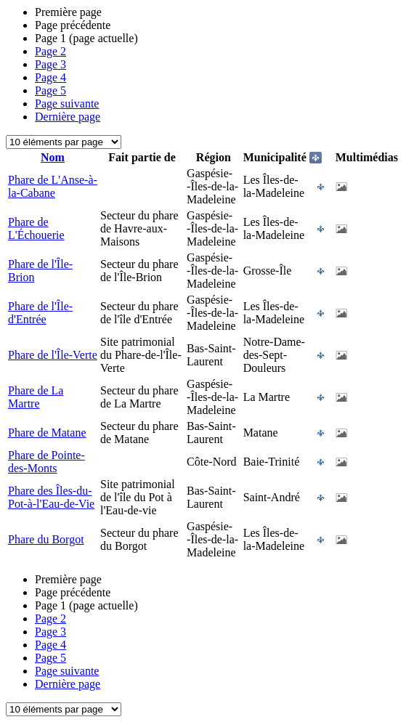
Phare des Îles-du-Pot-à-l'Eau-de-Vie (51, 497)
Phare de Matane (47, 432)
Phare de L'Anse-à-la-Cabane (52, 186)
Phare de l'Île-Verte (52, 355)
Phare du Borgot (46, 539)
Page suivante (67, 103)
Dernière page (67, 116)
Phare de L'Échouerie (36, 228)
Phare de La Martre (35, 397)
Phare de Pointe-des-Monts (46, 461)
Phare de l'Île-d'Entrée (40, 312)
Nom (53, 157)
